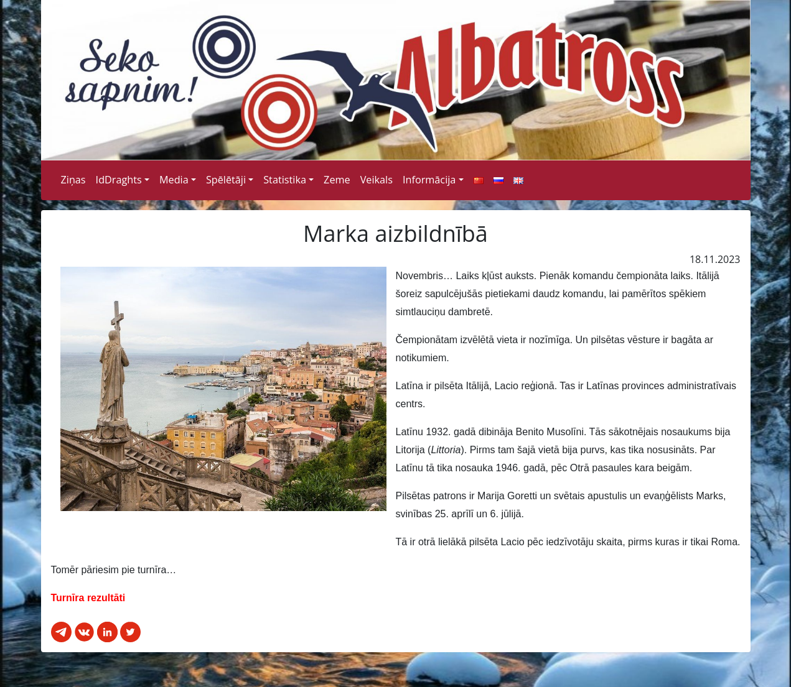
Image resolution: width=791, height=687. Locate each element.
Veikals (376, 180)
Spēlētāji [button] (226, 180)
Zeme (337, 180)
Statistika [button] (284, 180)
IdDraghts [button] (119, 180)
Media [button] (174, 180)
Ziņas (73, 180)
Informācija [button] (429, 180)
